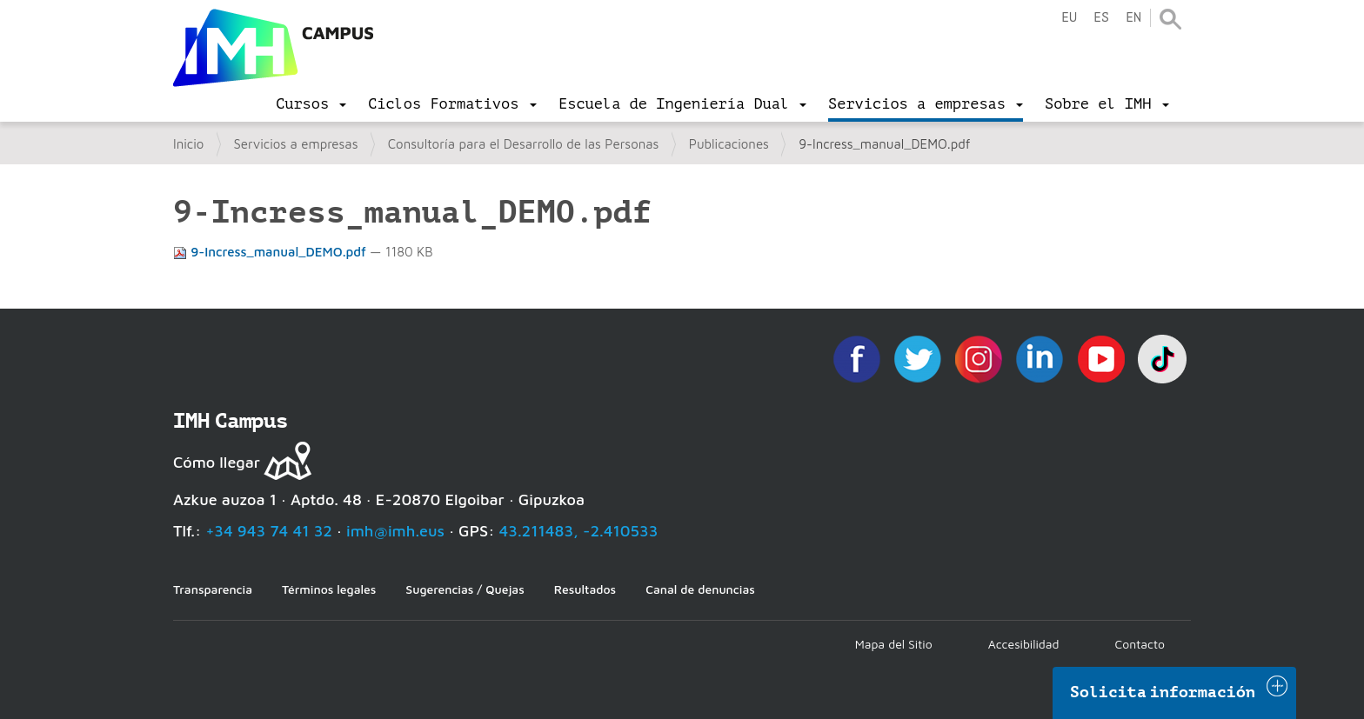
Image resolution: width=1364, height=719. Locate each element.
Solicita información (1163, 692)
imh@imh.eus (395, 531)
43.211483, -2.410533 (579, 531)
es (1101, 17)
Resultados (585, 589)
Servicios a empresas (296, 143)
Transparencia (212, 589)
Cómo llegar (216, 462)
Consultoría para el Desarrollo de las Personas (523, 143)
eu (1069, 17)
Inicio (188, 143)
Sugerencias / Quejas (464, 589)
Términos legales (329, 589)
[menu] (311, 104)
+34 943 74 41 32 (268, 531)
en (1133, 17)
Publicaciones (729, 143)
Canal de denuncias (700, 589)
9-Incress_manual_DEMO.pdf (271, 251)
